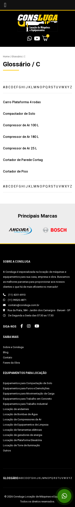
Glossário (16, 56)
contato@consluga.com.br (21, 305)
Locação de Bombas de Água (20, 414)
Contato (7, 357)
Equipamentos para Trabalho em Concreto (27, 398)
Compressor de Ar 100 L (21, 125)
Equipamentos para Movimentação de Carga (28, 393)
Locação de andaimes (16, 409)
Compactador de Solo (19, 114)
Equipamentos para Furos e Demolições (26, 388)
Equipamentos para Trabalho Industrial (25, 403)
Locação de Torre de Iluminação (21, 445)
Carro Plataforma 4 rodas (22, 102)
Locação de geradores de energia (22, 434)
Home (6, 56)
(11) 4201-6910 (14, 294)
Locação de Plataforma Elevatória (22, 440)
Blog (5, 352)
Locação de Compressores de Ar (22, 419)
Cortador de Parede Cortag (23, 160)
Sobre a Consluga (13, 347)
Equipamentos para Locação (25, 373)
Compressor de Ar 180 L (21, 137)
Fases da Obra (11, 362)
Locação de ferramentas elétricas (22, 429)
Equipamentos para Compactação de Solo (27, 383)
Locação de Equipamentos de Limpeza (25, 424)
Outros (7, 450)
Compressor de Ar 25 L (20, 148)
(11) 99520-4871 (14, 299)
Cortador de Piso (15, 171)
